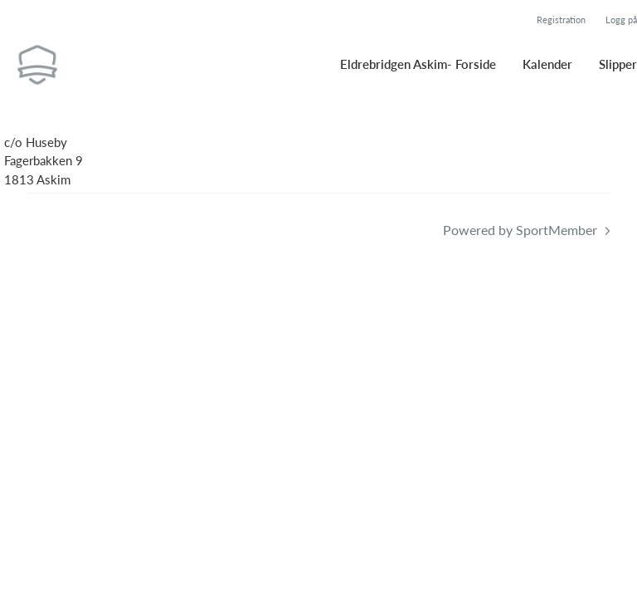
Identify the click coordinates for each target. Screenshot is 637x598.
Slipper (618, 63)
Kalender (547, 63)
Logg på (621, 19)
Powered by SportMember (520, 230)
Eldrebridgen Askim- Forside (418, 63)
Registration (561, 19)
